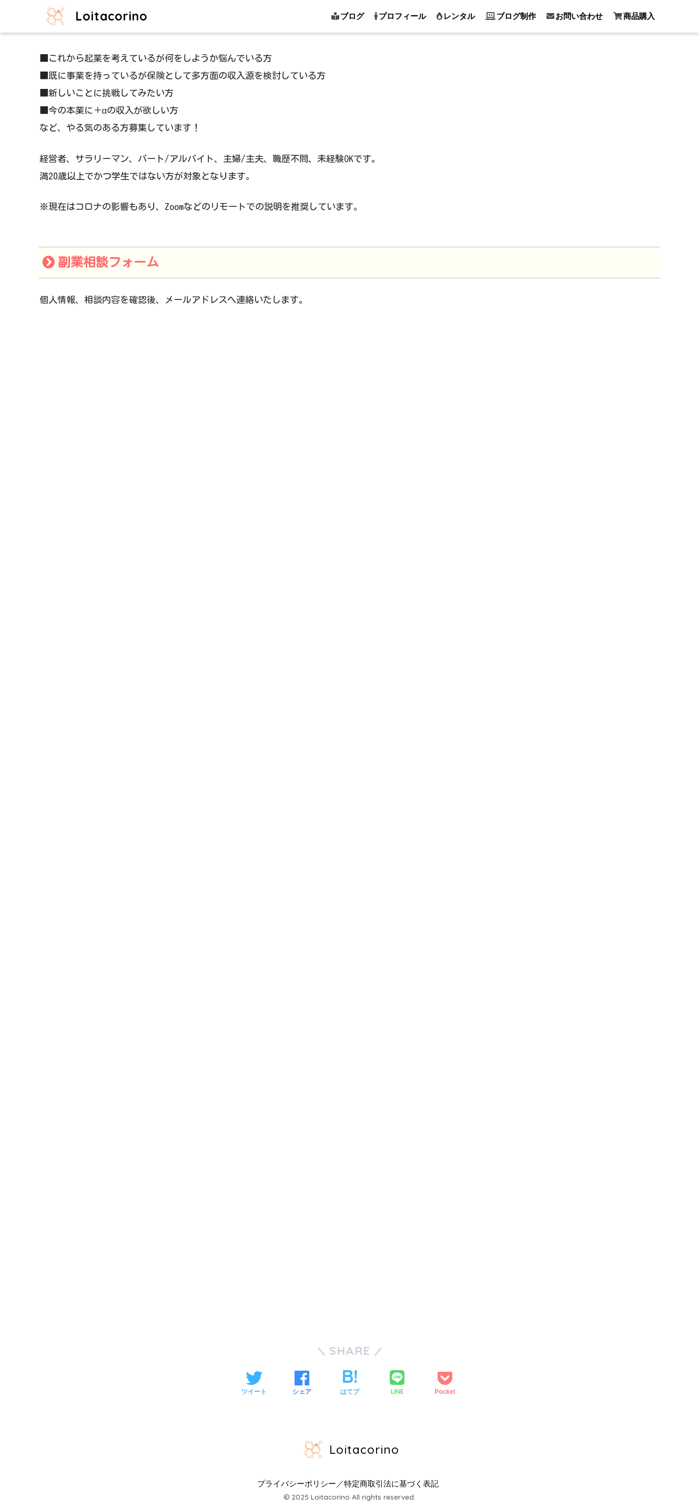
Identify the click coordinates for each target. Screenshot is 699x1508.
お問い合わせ (574, 16)
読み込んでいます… (349, 821)
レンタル (456, 16)
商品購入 (634, 16)
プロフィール (400, 16)
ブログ (347, 16)
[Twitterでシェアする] (254, 1384)
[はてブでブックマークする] (349, 1384)
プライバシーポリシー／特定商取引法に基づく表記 (348, 1484)
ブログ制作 (510, 16)
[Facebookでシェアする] (301, 1384)
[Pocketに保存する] (444, 1384)
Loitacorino (95, 16)
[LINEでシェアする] (397, 1383)
